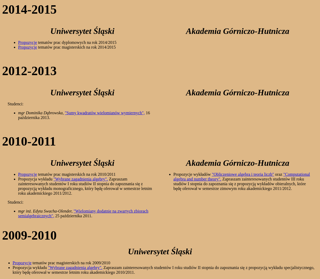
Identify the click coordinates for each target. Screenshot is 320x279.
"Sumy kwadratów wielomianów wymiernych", (105, 113)
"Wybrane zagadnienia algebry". (81, 179)
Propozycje (27, 42)
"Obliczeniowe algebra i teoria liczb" (243, 174)
